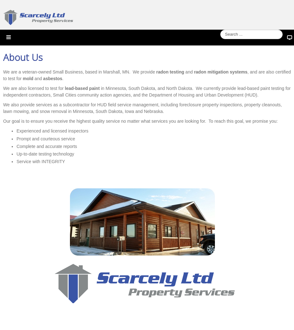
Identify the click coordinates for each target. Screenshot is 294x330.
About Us (23, 57)
